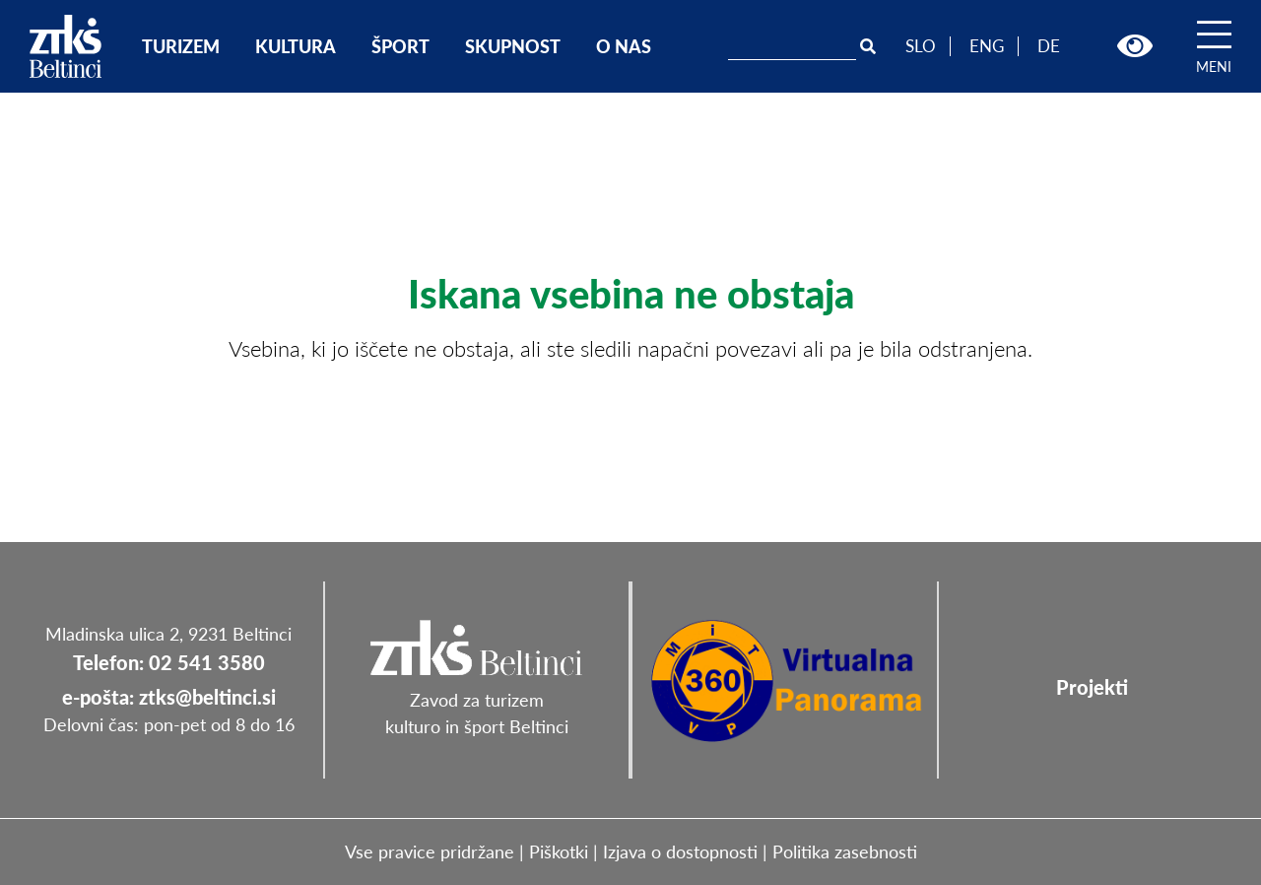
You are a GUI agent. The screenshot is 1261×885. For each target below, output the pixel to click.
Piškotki (558, 851)
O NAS (623, 46)
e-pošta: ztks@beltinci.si (169, 697)
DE (1048, 45)
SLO (920, 45)
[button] (1134, 46)
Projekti (1092, 687)
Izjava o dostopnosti (680, 851)
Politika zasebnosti (844, 851)
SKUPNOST (513, 46)
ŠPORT (400, 46)
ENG (986, 45)
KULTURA (295, 46)
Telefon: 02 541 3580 (169, 662)
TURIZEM (181, 46)
